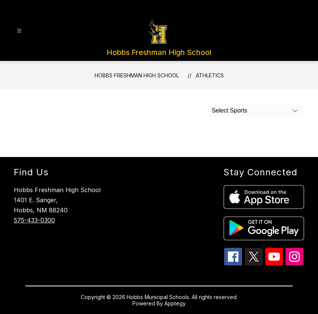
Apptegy (175, 303)
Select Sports (229, 110)
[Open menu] (19, 31)
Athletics (210, 75)
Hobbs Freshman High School (137, 75)
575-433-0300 (34, 220)
